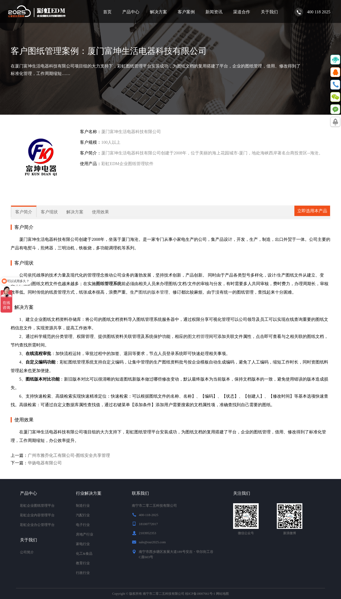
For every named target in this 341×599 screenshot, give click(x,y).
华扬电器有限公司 (45, 463)
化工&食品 (84, 554)
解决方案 (158, 12)
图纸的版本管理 (153, 292)
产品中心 (130, 12)
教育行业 (83, 563)
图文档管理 (198, 336)
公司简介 (27, 552)
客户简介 (23, 212)
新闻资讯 (213, 12)
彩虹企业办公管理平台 (37, 525)
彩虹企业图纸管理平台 (37, 506)
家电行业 (83, 544)
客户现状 (49, 212)
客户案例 (186, 12)
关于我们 (269, 12)
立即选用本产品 (312, 211)
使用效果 (100, 212)
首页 (107, 12)
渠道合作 (241, 12)
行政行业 (83, 573)
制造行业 (83, 506)
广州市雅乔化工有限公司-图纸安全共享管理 (69, 455)
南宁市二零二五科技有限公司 (163, 594)
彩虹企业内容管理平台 (37, 515)
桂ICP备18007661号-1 (200, 594)
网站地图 (222, 594)
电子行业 (83, 525)
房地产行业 (84, 534)
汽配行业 (83, 515)
